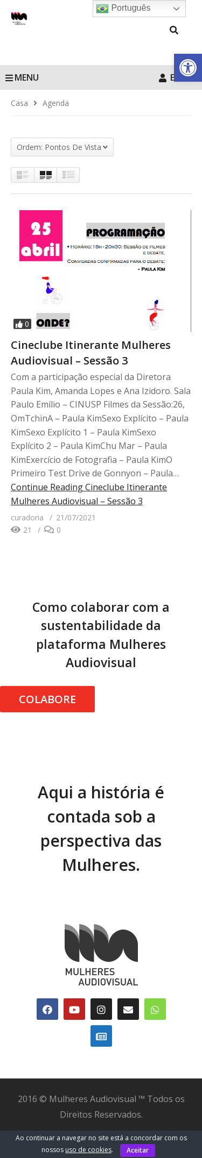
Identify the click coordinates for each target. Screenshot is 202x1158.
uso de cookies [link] (88, 1149)
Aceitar (138, 1150)
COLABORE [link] (47, 699)
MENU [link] (22, 77)
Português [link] (123, 8)
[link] (188, 68)
